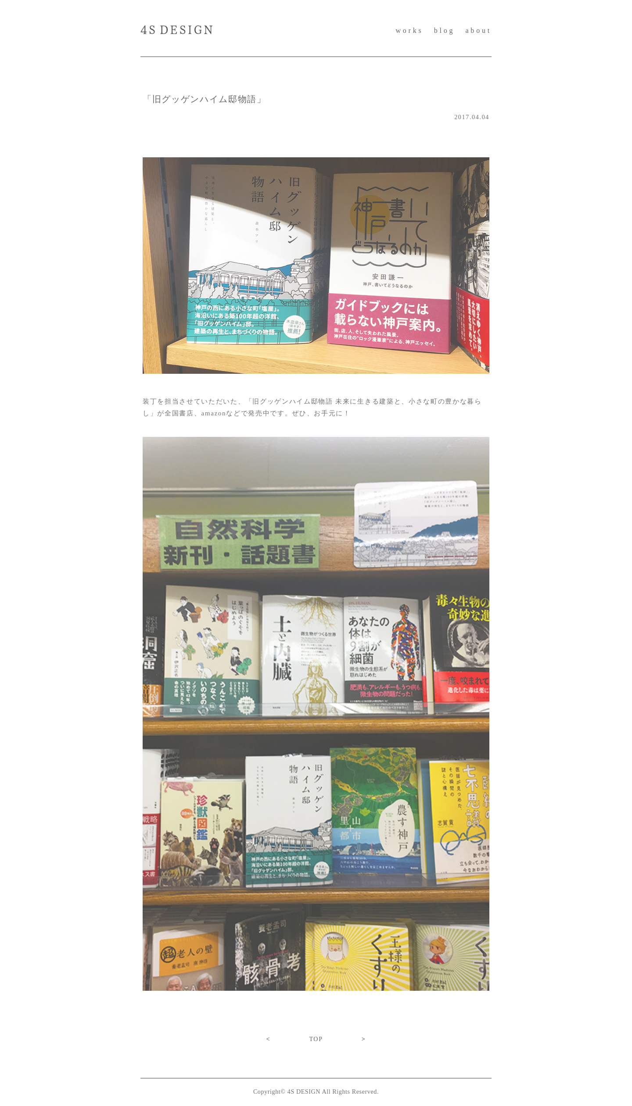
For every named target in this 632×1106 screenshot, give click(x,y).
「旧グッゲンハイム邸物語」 (204, 99)
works (409, 30)
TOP (316, 1039)
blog (444, 30)
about (478, 30)
